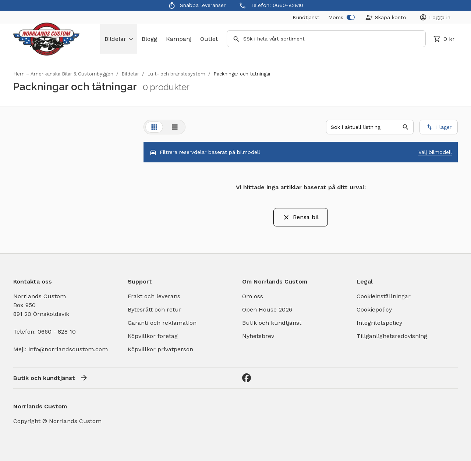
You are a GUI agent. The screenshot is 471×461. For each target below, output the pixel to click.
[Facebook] (246, 377)
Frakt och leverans (154, 296)
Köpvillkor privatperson (160, 349)
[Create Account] (386, 17)
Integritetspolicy (379, 322)
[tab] (154, 127)
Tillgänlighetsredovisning (392, 335)
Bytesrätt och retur (154, 309)
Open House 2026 (267, 309)
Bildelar (130, 74)
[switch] (350, 17)
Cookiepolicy (374, 309)
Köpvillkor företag (153, 335)
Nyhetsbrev (258, 335)
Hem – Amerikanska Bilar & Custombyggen (63, 74)
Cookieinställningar (384, 296)
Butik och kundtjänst (271, 322)
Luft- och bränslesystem (176, 74)
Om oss (252, 296)
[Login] (435, 17)
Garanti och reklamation (162, 322)
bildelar (119, 38)
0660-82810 (288, 5)
